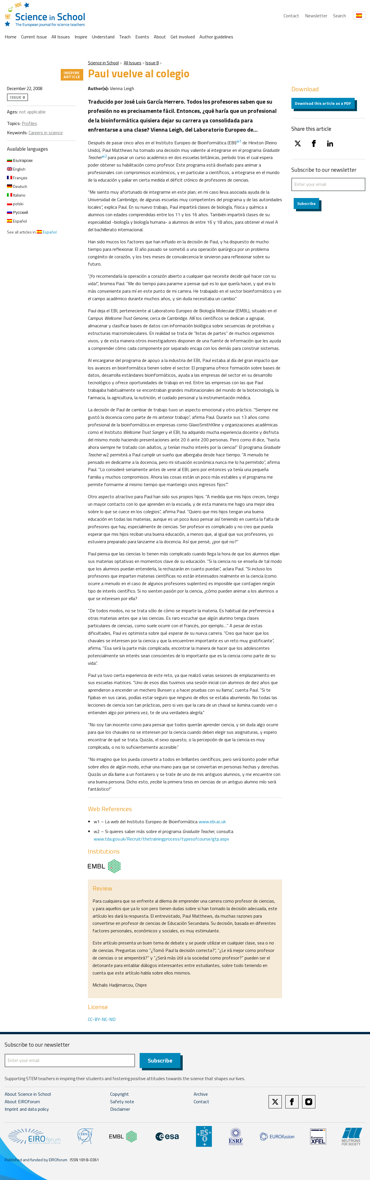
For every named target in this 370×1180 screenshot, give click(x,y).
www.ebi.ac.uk (212, 821)
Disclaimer (120, 1109)
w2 (104, 156)
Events (142, 36)
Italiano (16, 195)
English (16, 169)
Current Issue (34, 36)
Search (339, 15)
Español (17, 221)
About (160, 36)
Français (17, 178)
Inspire (81, 36)
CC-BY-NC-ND (102, 1019)
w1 (238, 141)
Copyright (119, 1094)
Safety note (122, 1101)
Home (10, 36)
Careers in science (46, 132)
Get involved (183, 36)
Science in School (103, 62)
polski (15, 204)
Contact (291, 15)
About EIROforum (22, 1101)
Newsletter (316, 15)
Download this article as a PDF (323, 103)
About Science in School (28, 1094)
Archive (201, 1094)
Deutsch (17, 186)
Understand (103, 36)
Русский (17, 212)
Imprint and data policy (27, 1109)
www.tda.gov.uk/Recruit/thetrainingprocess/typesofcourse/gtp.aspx (161, 838)
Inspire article (72, 75)
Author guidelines (216, 36)
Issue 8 (152, 62)
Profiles (29, 123)
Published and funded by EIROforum (36, 1160)
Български (19, 160)
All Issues (60, 36)
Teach (125, 36)
